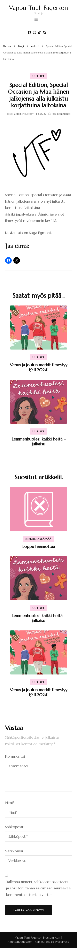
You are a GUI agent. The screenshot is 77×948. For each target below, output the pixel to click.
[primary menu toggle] (37, 20)
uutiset (38, 76)
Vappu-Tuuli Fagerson (38, 7)
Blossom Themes (32, 941)
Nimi (9, 802)
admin (18, 114)
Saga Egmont (40, 232)
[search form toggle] (44, 32)
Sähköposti (14, 826)
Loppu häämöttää (38, 546)
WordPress (62, 941)
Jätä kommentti (61, 114)
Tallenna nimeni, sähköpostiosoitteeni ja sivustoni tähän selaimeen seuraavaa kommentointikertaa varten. (38, 888)
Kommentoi (15, 756)
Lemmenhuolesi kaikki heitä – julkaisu (38, 442)
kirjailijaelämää (38, 538)
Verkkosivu (14, 851)
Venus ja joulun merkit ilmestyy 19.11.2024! (38, 367)
